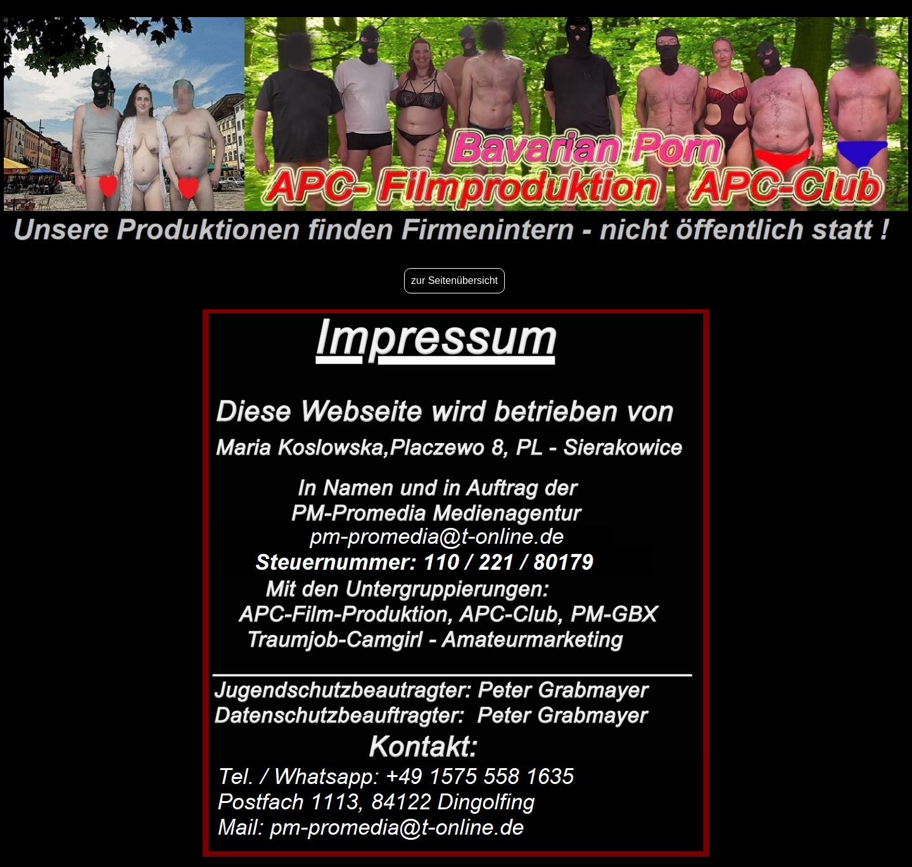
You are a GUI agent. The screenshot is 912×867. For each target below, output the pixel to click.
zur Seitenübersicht (454, 280)
